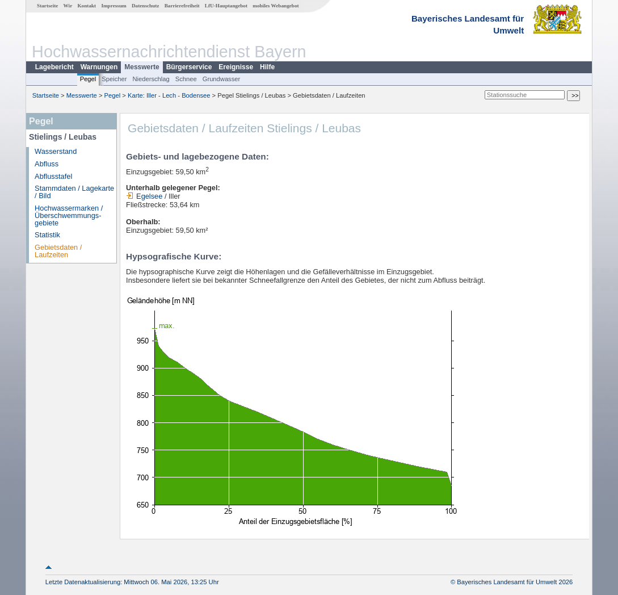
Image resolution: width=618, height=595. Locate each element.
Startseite (47, 6)
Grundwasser (222, 79)
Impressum (113, 6)
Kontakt (86, 6)
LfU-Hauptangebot (226, 6)
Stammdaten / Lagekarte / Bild (74, 192)
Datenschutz (145, 6)
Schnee (186, 79)
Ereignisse (235, 67)
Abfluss (46, 164)
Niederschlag (150, 79)
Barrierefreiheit (182, 6)
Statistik (47, 235)
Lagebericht (54, 67)
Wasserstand (56, 151)
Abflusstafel (53, 176)
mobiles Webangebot (276, 6)
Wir (68, 6)
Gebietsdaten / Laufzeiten (58, 251)
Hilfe (267, 67)
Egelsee (144, 196)
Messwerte (141, 67)
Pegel (88, 79)
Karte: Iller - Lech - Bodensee (169, 95)
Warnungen (99, 67)
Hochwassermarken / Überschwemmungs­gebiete (69, 215)
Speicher (114, 79)
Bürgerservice (189, 67)
